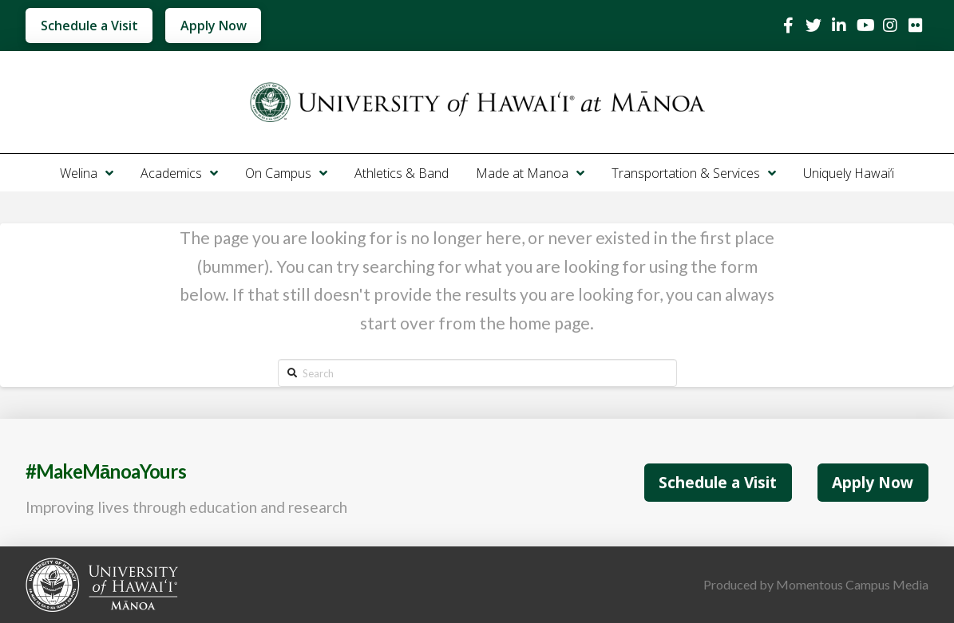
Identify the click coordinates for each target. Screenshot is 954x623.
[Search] (477, 372)
